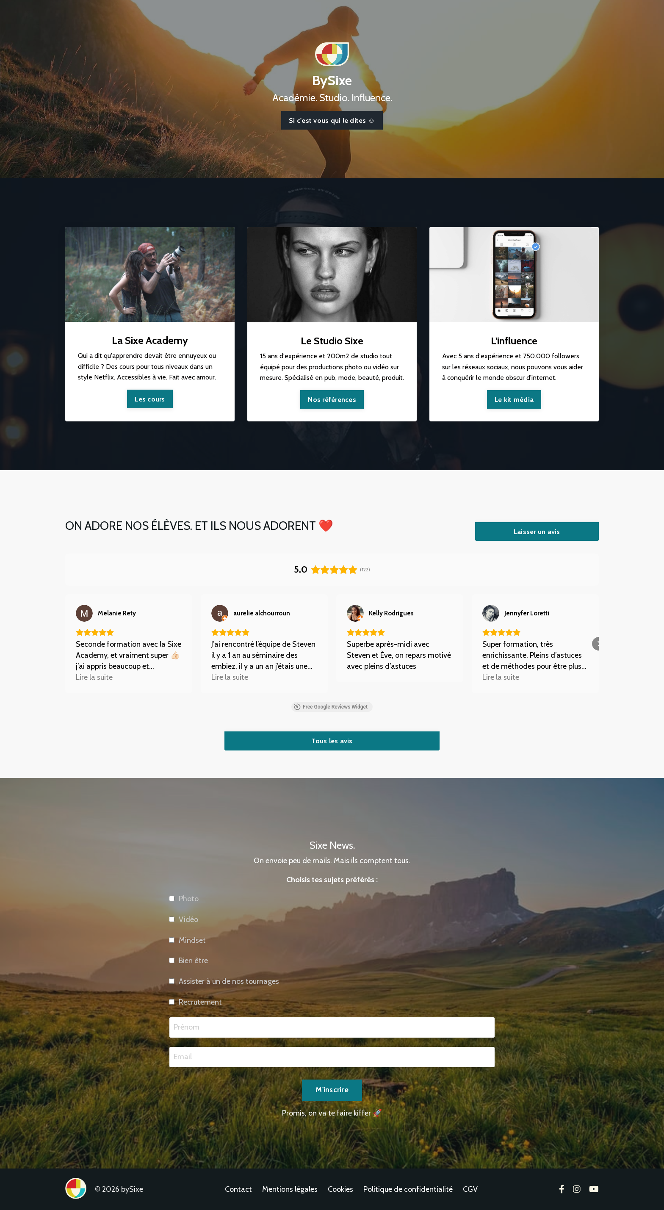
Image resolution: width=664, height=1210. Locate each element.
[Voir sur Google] (84, 613)
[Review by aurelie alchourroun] (261, 613)
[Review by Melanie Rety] (117, 613)
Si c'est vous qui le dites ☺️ (332, 120)
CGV (470, 1189)
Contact (238, 1189)
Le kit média (514, 399)
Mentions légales (290, 1189)
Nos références (332, 399)
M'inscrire (332, 1122)
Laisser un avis (537, 531)
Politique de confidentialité (408, 1189)
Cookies (340, 1189)
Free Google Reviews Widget (331, 706)
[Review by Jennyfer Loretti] (526, 613)
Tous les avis (331, 741)
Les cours (150, 399)
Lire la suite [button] (94, 677)
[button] (65, 644)
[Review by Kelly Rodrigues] (391, 613)
